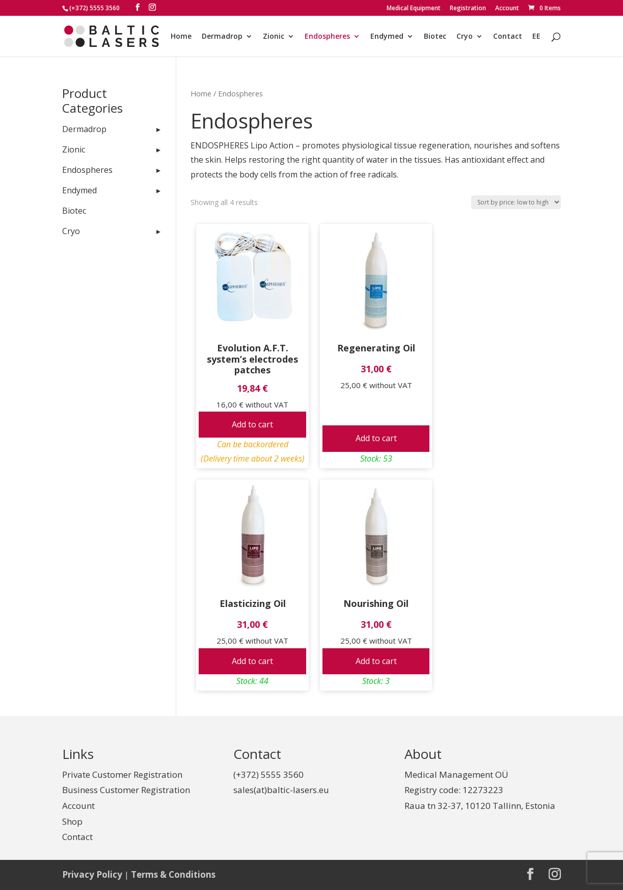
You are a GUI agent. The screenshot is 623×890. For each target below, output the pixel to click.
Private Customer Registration (122, 774)
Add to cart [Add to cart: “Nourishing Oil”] (376, 661)
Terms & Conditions (173, 874)
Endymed (386, 37)
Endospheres (327, 37)
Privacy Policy (92, 874)
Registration (468, 8)
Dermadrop (222, 37)
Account (507, 8)
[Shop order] (516, 202)
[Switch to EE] (536, 45)
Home (181, 37)
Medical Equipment (414, 8)
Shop (72, 821)
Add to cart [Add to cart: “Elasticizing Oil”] (252, 661)
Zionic (273, 37)
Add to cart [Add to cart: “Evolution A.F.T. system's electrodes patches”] (252, 424)
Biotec (435, 37)
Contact (507, 37)
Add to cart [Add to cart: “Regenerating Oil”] (376, 438)
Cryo (464, 37)
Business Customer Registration (126, 790)
